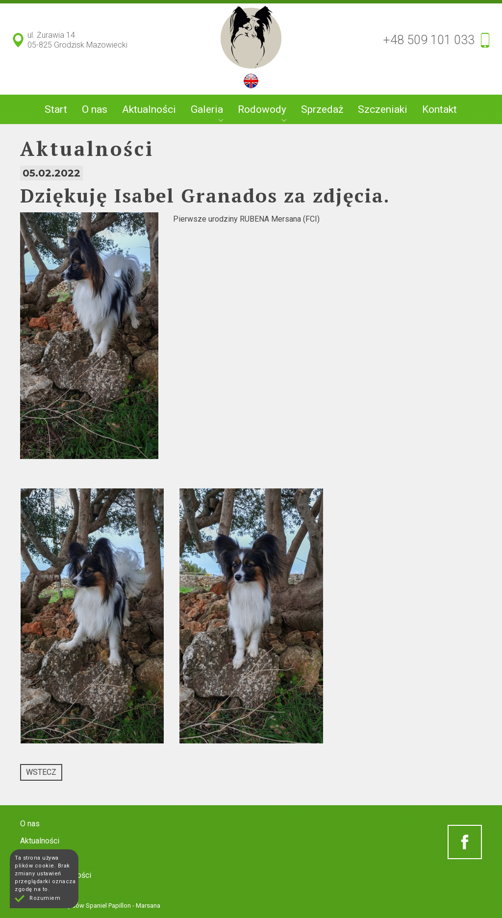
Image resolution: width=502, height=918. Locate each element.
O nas (94, 109)
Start (56, 109)
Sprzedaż (322, 109)
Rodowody (262, 112)
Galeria (207, 112)
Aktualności (149, 109)
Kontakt (439, 109)
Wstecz (41, 772)
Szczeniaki (382, 109)
